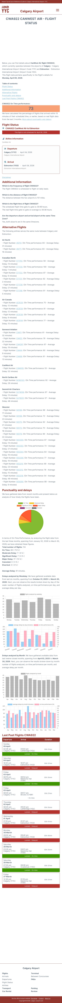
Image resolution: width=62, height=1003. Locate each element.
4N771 (18, 249)
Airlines (5, 985)
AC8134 (19, 309)
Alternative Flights (9, 92)
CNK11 (18, 332)
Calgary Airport (31, 11)
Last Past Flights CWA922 (13, 98)
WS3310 (19, 464)
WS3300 (19, 440)
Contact (41, 998)
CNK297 (19, 344)
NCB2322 (20, 380)
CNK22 (19, 338)
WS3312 (19, 470)
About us (47, 998)
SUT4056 (20, 392)
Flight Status (7, 86)
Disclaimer (34, 998)
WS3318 (19, 476)
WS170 (19, 422)
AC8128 (19, 303)
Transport (6, 988)
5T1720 (19, 267)
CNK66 (19, 356)
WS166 (19, 410)
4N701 (18, 243)
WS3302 (19, 446)
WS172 (19, 428)
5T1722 (19, 273)
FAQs (33, 979)
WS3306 (19, 458)
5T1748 (19, 291)
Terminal (35, 973)
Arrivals (5, 976)
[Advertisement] (31, 44)
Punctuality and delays (11, 95)
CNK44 (19, 350)
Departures (7, 979)
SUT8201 (20, 398)
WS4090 (19, 482)
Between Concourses (40, 976)
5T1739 (19, 285)
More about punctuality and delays (36, 119)
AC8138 (19, 314)
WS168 (19, 416)
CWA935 (20, 368)
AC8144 (19, 320)
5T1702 (19, 261)
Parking (34, 988)
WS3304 (19, 452)
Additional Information (11, 89)
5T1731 (19, 279)
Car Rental (6, 991)
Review (34, 991)
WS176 (19, 434)
